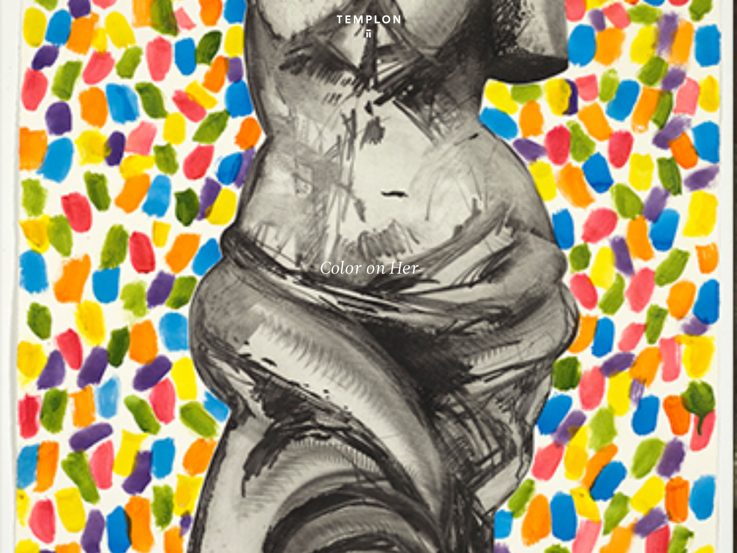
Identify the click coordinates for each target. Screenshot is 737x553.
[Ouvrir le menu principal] (710, 19)
